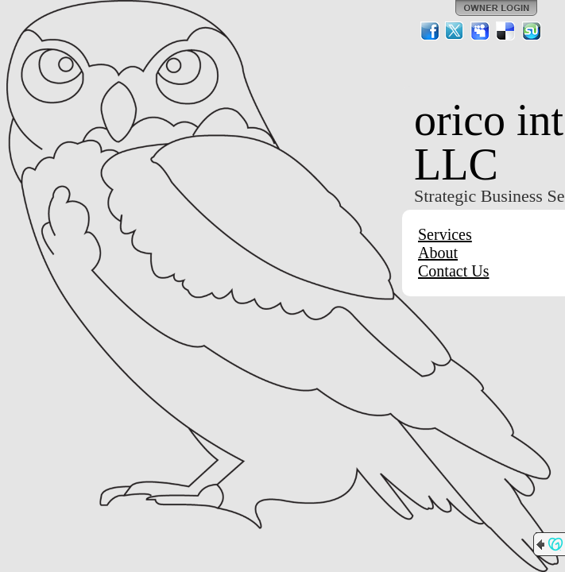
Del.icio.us (506, 31)
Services (445, 234)
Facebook (430, 31)
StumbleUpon (531, 31)
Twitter (455, 31)
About (438, 252)
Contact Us (453, 271)
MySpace (481, 31)
